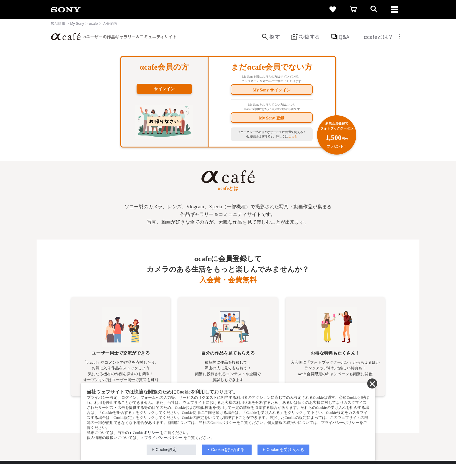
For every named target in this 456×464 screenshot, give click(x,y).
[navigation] (394, 9)
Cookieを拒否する (228, 449)
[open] (374, 9)
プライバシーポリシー (163, 438)
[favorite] (332, 9)
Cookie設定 (166, 449)
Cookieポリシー (146, 433)
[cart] (353, 9)
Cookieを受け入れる (285, 449)
